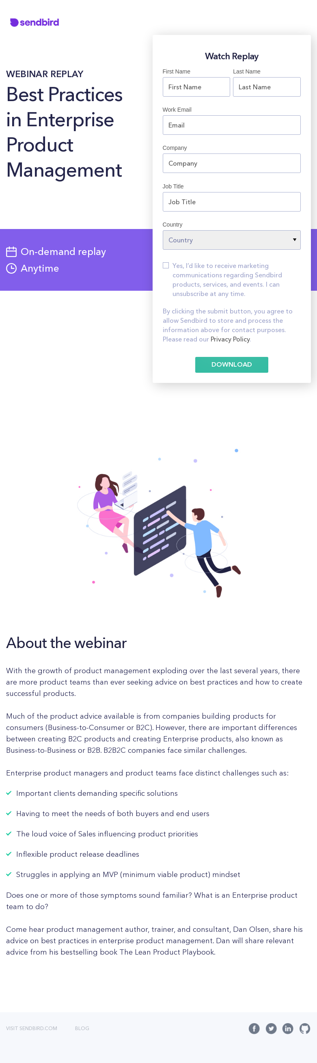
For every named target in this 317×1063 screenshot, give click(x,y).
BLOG (82, 1028)
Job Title (173, 186)
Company (175, 148)
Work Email (177, 109)
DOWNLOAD (231, 365)
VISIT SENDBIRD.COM (31, 1028)
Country (173, 224)
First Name (176, 71)
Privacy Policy (230, 340)
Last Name (247, 71)
